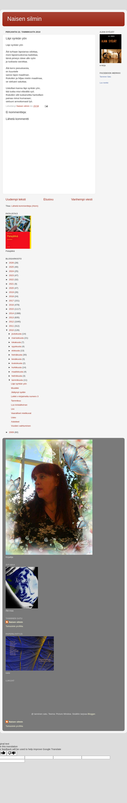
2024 (11, 271)
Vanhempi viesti (81, 199)
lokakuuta (17, 342)
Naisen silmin (24, 19)
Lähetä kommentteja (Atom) (24, 206)
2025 (11, 267)
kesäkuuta (17, 359)
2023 (11, 275)
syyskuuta (17, 346)
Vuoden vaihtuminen (21, 426)
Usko (13, 417)
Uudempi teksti (16, 199)
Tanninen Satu (105, 77)
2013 (11, 317)
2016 (11, 305)
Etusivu (49, 199)
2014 (11, 313)
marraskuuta (18, 338)
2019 (11, 292)
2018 (11, 296)
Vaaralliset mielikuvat (21, 413)
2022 (11, 279)
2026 (11, 263)
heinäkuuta (17, 355)
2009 (11, 432)
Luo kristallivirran (19, 405)
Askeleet (15, 421)
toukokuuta (17, 363)
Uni (12, 409)
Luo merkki (104, 83)
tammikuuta (17, 380)
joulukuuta (17, 334)
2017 (11, 300)
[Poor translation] (12, 753)
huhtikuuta (17, 367)
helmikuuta (17, 376)
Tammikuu (16, 400)
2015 (11, 309)
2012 (11, 321)
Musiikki (15, 388)
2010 (11, 330)
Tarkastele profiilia (14, 626)
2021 (11, 284)
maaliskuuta (18, 372)
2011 (11, 326)
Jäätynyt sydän (18, 392)
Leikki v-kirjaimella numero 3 (24, 396)
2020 (11, 288)
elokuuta (16, 350)
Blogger (91, 714)
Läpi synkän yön (19, 384)
